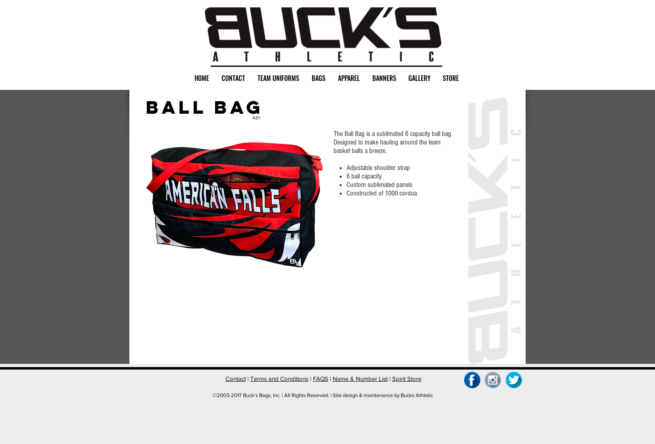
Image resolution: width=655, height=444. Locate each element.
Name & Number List (360, 378)
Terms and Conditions (279, 378)
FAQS (320, 378)
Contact (236, 378)
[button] (175, 309)
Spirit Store (406, 378)
